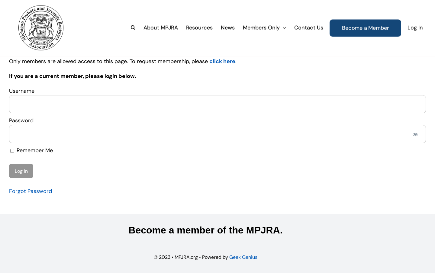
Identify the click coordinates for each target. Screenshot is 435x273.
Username (21, 91)
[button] (133, 27)
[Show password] (415, 134)
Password (21, 120)
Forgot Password (30, 191)
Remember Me (31, 150)
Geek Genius (243, 257)
